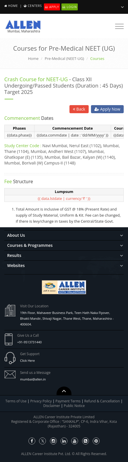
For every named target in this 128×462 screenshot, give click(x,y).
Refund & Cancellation (102, 401)
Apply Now (107, 109)
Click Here (27, 360)
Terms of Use (16, 401)
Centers (35, 6)
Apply (52, 7)
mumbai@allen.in (33, 379)
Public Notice (74, 405)
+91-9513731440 (29, 342)
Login (69, 7)
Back (79, 109)
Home (13, 6)
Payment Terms (68, 401)
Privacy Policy (41, 401)
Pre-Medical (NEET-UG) (64, 58)
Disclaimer (52, 405)
